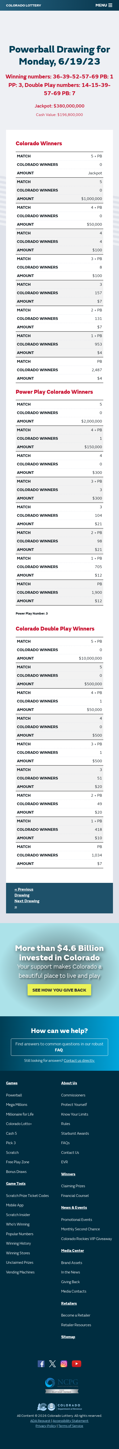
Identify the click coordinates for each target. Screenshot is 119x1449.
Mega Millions (16, 1104)
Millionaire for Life (20, 1114)
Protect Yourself (74, 1104)
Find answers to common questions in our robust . (59, 1047)
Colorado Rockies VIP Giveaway (86, 1239)
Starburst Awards (75, 1133)
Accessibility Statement (71, 1421)
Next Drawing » (27, 904)
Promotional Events (76, 1220)
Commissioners (73, 1095)
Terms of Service (70, 1426)
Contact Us (70, 1152)
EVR (64, 1162)
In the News (70, 1272)
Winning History (18, 1243)
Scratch (12, 1152)
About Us (69, 1083)
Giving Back (70, 1282)
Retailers (69, 1303)
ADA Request (40, 1421)
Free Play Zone (17, 1162)
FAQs (65, 1143)
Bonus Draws (16, 1172)
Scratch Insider (18, 1215)
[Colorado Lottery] (23, 5)
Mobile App (14, 1205)
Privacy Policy (46, 1426)
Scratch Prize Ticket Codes (27, 1196)
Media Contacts (73, 1291)
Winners (68, 1174)
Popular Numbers (19, 1234)
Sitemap (68, 1337)
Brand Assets (71, 1263)
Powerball (14, 1095)
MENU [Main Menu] (104, 5)
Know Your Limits (74, 1114)
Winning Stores (18, 1253)
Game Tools (16, 1183)
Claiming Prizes (73, 1186)
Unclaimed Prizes (19, 1262)
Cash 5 (11, 1133)
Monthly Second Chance (80, 1229)
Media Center (72, 1251)
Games (12, 1083)
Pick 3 (11, 1143)
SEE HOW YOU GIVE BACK (59, 990)
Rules (65, 1124)
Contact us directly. (79, 1060)
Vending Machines (20, 1272)
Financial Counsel (75, 1196)
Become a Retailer (75, 1315)
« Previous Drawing (24, 892)
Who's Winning (18, 1224)
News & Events (74, 1207)
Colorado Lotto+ (19, 1124)
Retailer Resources (76, 1325)
